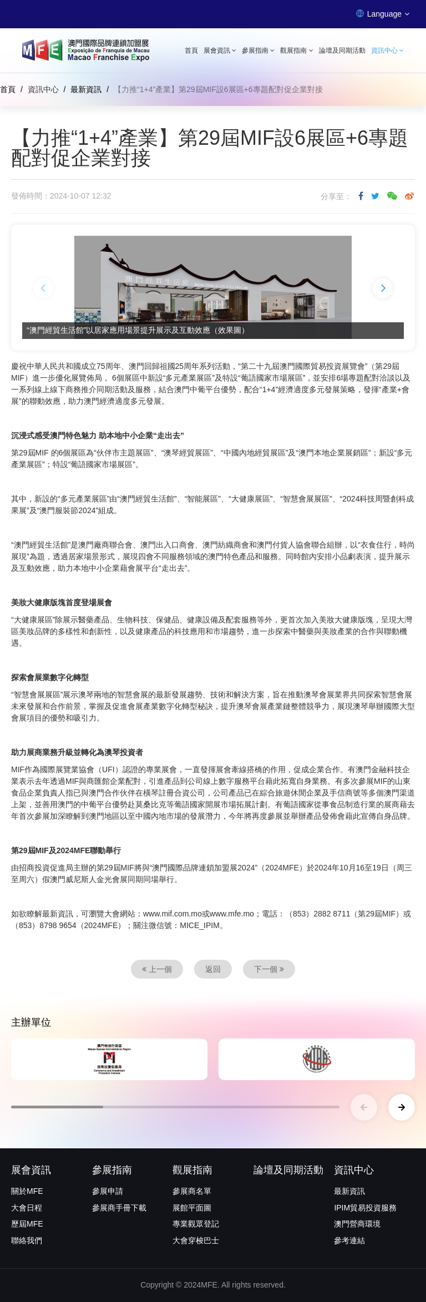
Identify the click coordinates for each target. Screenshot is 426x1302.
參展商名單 (192, 1191)
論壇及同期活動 (342, 50)
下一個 (269, 969)
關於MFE (27, 1191)
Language (382, 13)
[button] (43, 288)
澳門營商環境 (357, 1223)
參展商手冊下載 (119, 1207)
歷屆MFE (27, 1223)
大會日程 (26, 1207)
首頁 (191, 50)
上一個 (157, 969)
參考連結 (349, 1240)
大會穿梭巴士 (196, 1240)
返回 (213, 969)
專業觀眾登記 (196, 1223)
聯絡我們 (26, 1240)
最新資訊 (86, 89)
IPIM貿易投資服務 (365, 1207)
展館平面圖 (192, 1207)
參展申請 (107, 1191)
